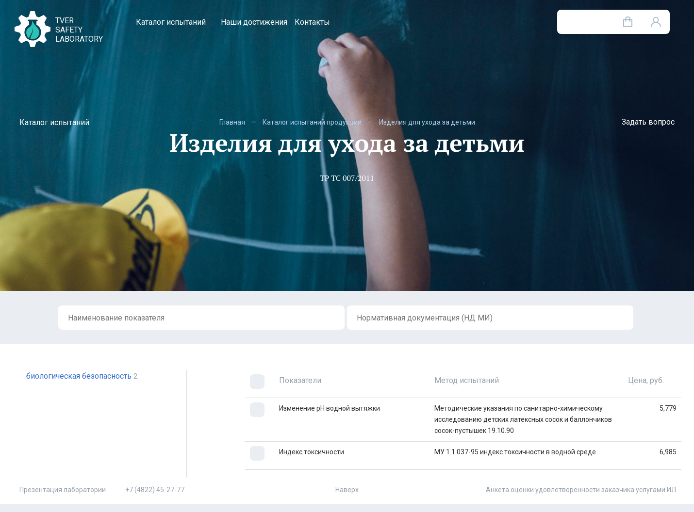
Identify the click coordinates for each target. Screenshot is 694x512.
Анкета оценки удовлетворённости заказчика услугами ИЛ (581, 490)
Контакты (312, 22)
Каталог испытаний (171, 22)
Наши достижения (254, 22)
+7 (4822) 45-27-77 (154, 490)
